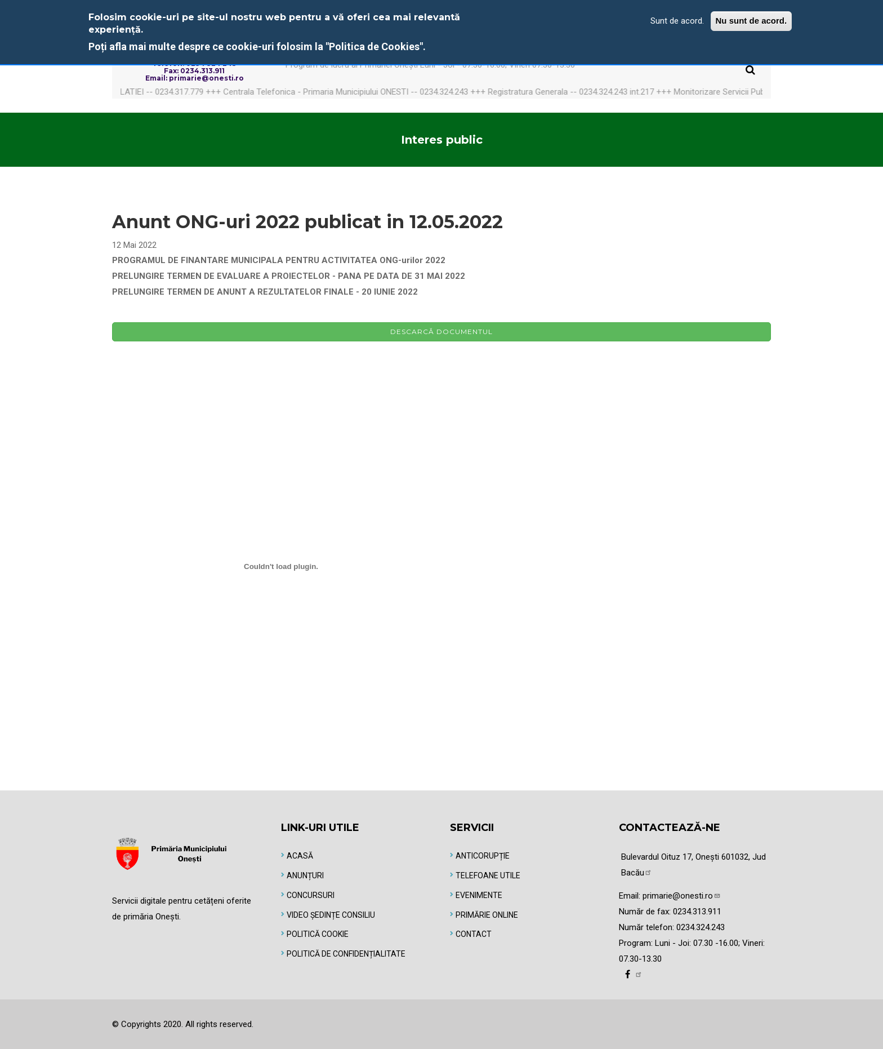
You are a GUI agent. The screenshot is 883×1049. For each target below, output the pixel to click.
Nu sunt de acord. (751, 20)
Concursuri (311, 895)
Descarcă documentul (441, 331)
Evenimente (479, 895)
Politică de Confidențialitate (346, 953)
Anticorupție (483, 855)
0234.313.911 (697, 911)
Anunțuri (305, 875)
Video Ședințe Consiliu (331, 914)
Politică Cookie (318, 934)
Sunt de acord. (677, 21)
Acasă (300, 855)
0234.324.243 (700, 927)
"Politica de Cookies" (374, 46)
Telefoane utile (488, 875)
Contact (474, 934)
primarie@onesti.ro (682, 896)
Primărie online (487, 914)
